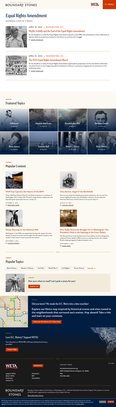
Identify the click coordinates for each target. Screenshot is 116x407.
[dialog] (58, 403)
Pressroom (9, 379)
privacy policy (80, 404)
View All (90, 268)
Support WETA (11, 374)
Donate (39, 367)
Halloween (14, 123)
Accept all (110, 401)
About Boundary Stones (35, 396)
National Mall (43, 146)
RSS (33, 377)
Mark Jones (66, 246)
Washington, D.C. (55, 27)
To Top (111, 364)
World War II (52, 268)
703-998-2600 (64, 377)
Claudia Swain (67, 205)
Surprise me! (34, 286)
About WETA (10, 377)
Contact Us (9, 381)
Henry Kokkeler (37, 40)
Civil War (41, 268)
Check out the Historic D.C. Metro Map (48, 322)
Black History (101, 146)
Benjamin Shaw (13, 205)
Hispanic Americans (43, 123)
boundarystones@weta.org (69, 369)
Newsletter (35, 374)
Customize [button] (103, 401)
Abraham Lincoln (102, 123)
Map (61, 374)
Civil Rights (66, 268)
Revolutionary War (72, 123)
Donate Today (13, 350)
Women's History (72, 146)
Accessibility (36, 379)
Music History (14, 146)
